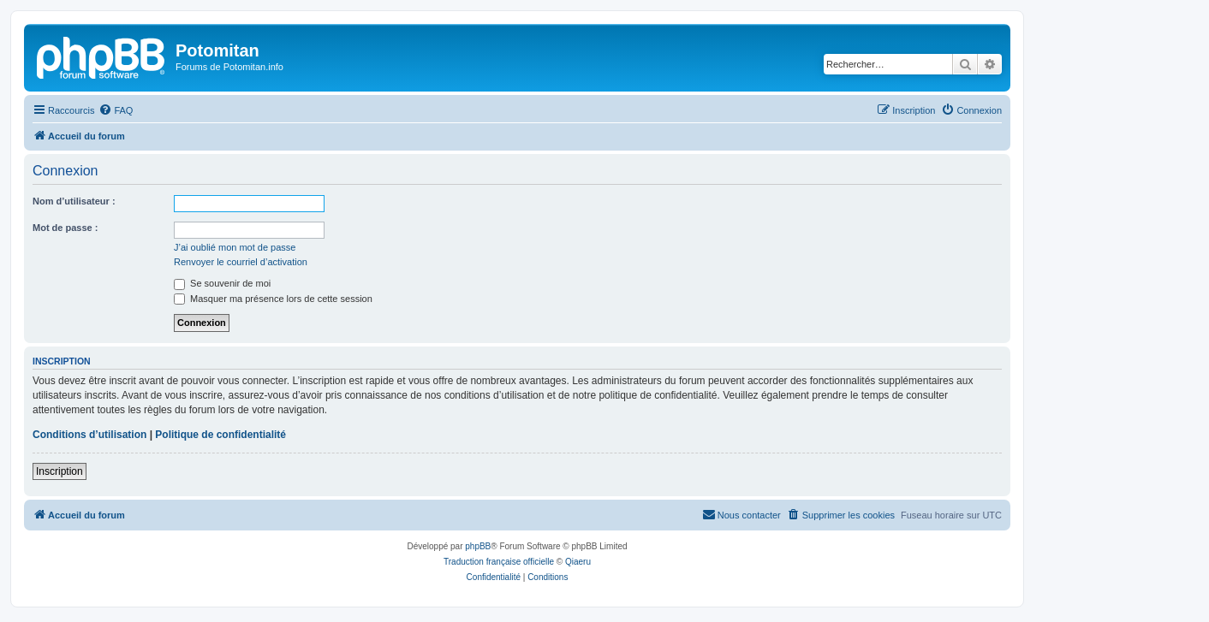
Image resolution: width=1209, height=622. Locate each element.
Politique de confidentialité (220, 435)
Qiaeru (578, 561)
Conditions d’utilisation (89, 435)
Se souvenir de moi (222, 283)
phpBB (478, 546)
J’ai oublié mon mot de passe (234, 247)
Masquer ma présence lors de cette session (273, 298)
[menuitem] (115, 110)
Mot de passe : (65, 227)
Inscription (59, 471)
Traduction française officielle (499, 561)
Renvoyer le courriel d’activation (240, 262)
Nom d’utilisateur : (74, 201)
